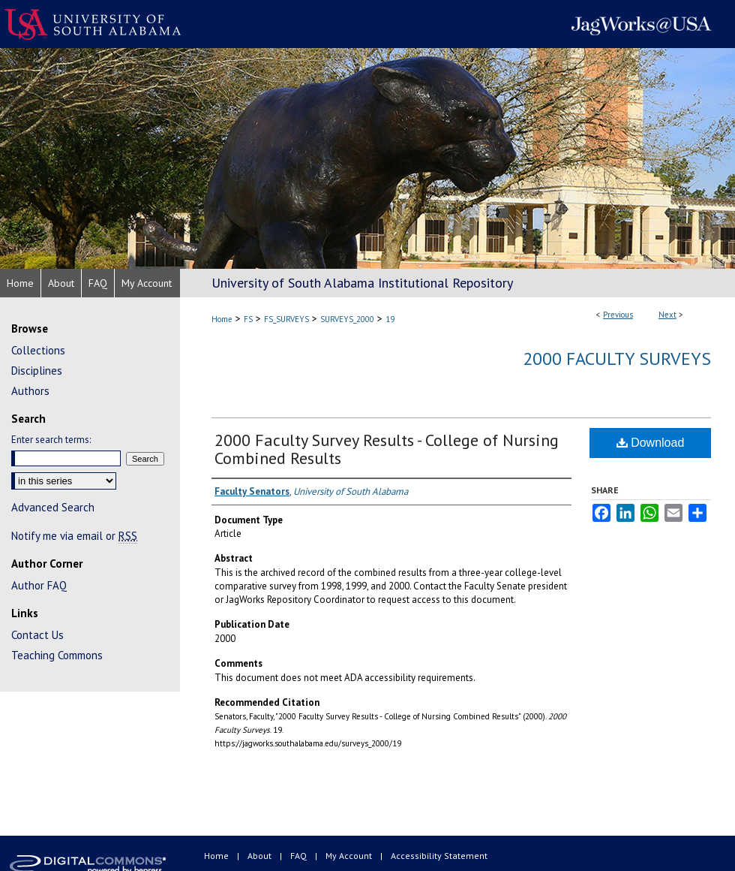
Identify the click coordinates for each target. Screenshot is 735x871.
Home (222, 319)
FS (248, 319)
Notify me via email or (74, 536)
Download (650, 442)
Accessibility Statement (439, 855)
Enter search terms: (51, 439)
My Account (350, 855)
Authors (30, 391)
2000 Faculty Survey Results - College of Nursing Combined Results (386, 449)
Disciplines (36, 370)
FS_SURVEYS (286, 319)
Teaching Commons (57, 655)
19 (390, 319)
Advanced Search (52, 507)
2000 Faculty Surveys (617, 358)
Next (667, 314)
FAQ (299, 855)
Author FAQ (39, 585)
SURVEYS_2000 (347, 319)
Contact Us (37, 635)
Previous (618, 314)
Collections (38, 350)
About (261, 855)
